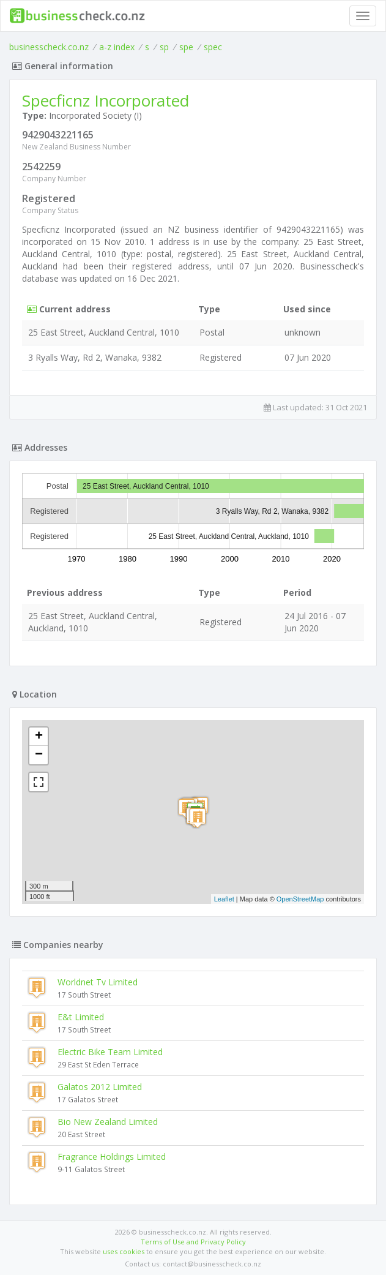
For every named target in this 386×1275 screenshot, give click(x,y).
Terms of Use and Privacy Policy (193, 1241)
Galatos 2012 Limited (100, 1087)
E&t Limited (81, 1017)
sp (164, 47)
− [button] (39, 755)
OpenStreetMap (300, 899)
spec (213, 47)
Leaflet (224, 899)
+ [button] (39, 737)
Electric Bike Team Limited (110, 1052)
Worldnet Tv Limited (98, 982)
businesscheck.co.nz (49, 47)
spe (186, 47)
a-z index (117, 47)
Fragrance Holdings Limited (112, 1156)
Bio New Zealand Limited (108, 1121)
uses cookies (123, 1251)
